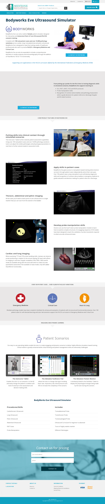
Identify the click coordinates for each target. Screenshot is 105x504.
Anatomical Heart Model (12, 493)
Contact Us (80, 1)
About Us (72, 1)
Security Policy (57, 490)
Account (87, 1)
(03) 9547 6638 (10, 486)
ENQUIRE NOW (92, 7)
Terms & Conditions (58, 486)
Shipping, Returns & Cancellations (61, 488)
